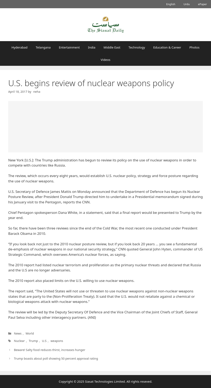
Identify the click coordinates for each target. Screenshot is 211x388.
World (29, 333)
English (170, 4)
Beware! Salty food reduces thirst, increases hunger (49, 350)
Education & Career (167, 47)
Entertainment (69, 47)
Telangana (43, 47)
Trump (33, 341)
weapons (56, 341)
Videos (105, 60)
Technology (137, 47)
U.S (44, 341)
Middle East (112, 47)
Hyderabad (20, 47)
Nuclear (19, 341)
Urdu (186, 4)
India (91, 47)
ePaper (202, 4)
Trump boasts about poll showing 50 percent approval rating (56, 358)
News (18, 333)
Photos (194, 47)
